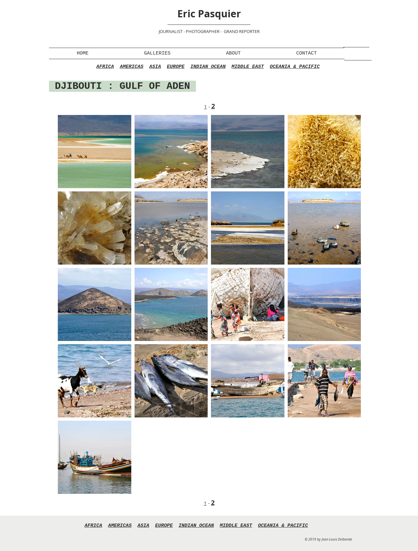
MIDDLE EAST (248, 67)
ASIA (155, 67)
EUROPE (176, 67)
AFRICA (105, 67)
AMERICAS (131, 67)
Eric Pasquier (209, 13)
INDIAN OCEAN (208, 67)
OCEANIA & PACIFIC (295, 67)
